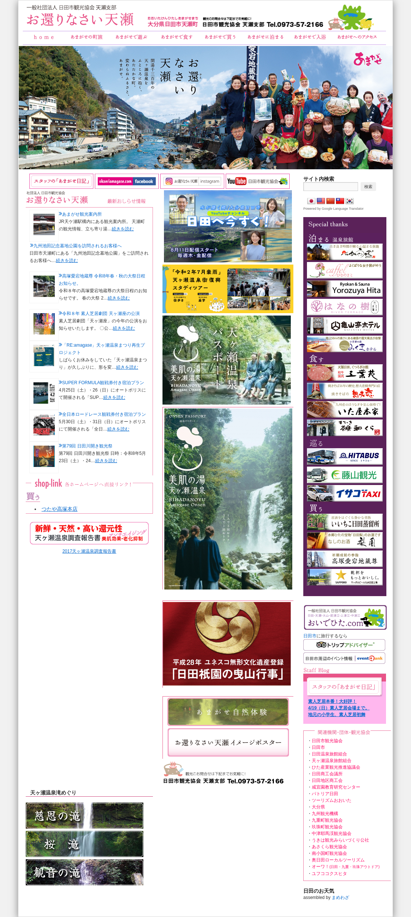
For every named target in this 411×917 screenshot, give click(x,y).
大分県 (318, 807)
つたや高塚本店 (60, 509)
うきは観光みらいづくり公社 (340, 840)
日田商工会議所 (327, 773)
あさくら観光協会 (329, 846)
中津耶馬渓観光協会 (331, 833)
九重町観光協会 (327, 820)
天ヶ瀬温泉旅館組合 (331, 760)
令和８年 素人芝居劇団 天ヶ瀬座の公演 (101, 313)
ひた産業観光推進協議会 (336, 767)
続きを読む (123, 228)
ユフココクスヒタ (329, 873)
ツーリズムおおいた (331, 800)
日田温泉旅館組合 (329, 754)
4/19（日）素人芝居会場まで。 (338, 708)
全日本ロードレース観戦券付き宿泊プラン (104, 414)
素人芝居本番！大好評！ (332, 701)
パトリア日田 (325, 793)
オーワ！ (346, 866)
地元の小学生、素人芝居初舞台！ (336, 715)
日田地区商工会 (327, 780)
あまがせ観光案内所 (82, 214)
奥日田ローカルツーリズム (338, 860)
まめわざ (340, 897)
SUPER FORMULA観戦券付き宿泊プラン (103, 382)
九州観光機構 (325, 813)
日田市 (310, 635)
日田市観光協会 (327, 740)
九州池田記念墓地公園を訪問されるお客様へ (77, 245)
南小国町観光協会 (329, 853)
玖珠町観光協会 (327, 826)
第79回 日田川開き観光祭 (87, 446)
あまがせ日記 (343, 686)
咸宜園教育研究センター (336, 787)
